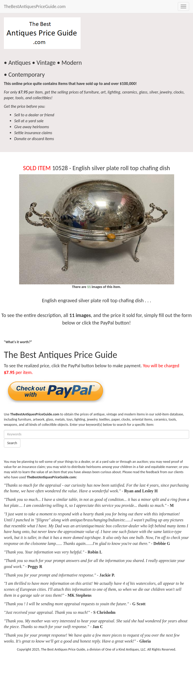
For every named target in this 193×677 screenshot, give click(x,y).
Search (12, 443)
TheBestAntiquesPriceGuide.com (35, 6)
